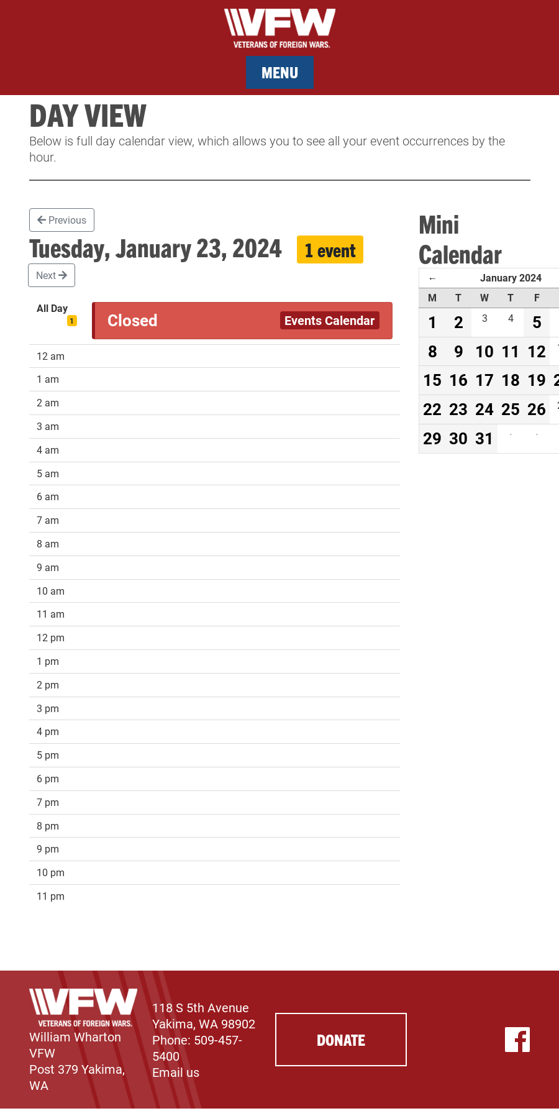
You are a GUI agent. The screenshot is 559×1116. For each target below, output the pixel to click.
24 (484, 408)
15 (432, 379)
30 (458, 438)
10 (484, 351)
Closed (132, 320)
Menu (279, 71)
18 (510, 379)
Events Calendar (329, 320)
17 (484, 379)
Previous (61, 219)
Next (51, 274)
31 (484, 438)
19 (536, 379)
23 (458, 408)
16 (458, 379)
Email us (175, 1072)
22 (432, 408)
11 (510, 351)
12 (536, 351)
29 (432, 438)
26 (536, 408)
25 (510, 408)
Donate (341, 1039)
